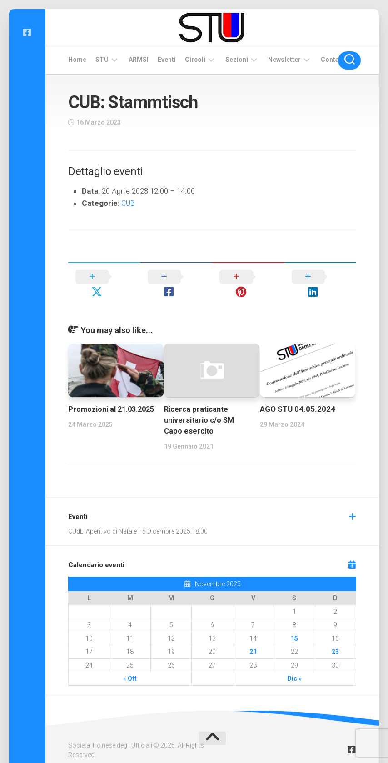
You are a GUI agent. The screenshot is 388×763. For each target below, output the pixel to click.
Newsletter (284, 59)
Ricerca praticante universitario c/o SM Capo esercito (200, 405)
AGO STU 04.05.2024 (297, 394)
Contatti (333, 59)
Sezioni (236, 59)
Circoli (195, 59)
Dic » (294, 664)
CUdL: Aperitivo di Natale (102, 516)
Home (77, 59)
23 (335, 637)
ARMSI (139, 59)
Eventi (167, 59)
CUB (128, 203)
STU (102, 59)
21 (253, 637)
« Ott (130, 664)
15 (294, 623)
